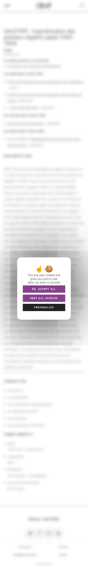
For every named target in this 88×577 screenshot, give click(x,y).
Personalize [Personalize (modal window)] (44, 307)
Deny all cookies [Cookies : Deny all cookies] (44, 298)
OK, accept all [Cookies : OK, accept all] (44, 289)
